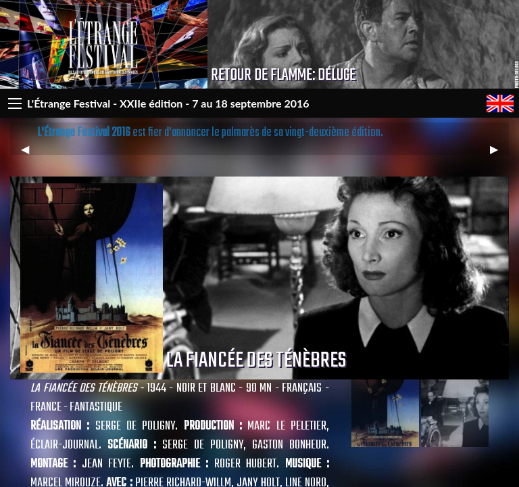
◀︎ (30, 154)
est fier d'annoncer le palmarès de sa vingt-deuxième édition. (210, 133)
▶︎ (499, 154)
